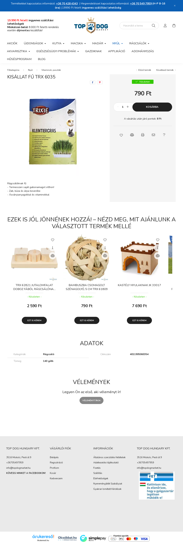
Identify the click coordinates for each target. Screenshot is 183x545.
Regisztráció (56, 462)
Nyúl (30, 70)
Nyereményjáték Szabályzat (107, 483)
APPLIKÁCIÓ (116, 51)
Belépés (54, 457)
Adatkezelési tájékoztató (106, 462)
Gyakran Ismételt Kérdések (107, 489)
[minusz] (118, 107)
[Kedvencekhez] (52, 239)
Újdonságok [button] (34, 43)
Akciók (12, 43)
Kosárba (152, 107)
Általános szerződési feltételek (109, 457)
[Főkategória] (13, 70)
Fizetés (97, 468)
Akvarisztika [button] (17, 51)
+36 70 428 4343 (67, 3)
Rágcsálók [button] (138, 43)
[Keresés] (153, 25)
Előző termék (144, 70)
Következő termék (165, 70)
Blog (41, 59)
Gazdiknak (93, 51)
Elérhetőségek (100, 478)
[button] (121, 134)
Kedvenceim (56, 478)
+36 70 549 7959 (141, 3)
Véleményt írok (91, 400)
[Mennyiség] (123, 107)
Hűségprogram (19, 59)
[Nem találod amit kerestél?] (139, 25)
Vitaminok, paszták (51, 70)
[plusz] (127, 107)
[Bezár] (174, 5)
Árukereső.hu (43, 540)
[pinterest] (100, 82)
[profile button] (165, 25)
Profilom (54, 468)
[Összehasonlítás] (52, 255)
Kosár (53, 473)
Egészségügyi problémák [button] (56, 51)
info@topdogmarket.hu (18, 468)
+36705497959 (14, 462)
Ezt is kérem (34, 320)
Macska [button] (77, 43)
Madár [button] (98, 43)
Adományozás (143, 51)
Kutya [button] (57, 43)
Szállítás (97, 473)
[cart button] (173, 25)
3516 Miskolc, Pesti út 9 (18, 457)
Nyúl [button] (116, 43)
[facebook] (92, 82)
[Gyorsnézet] (52, 247)
